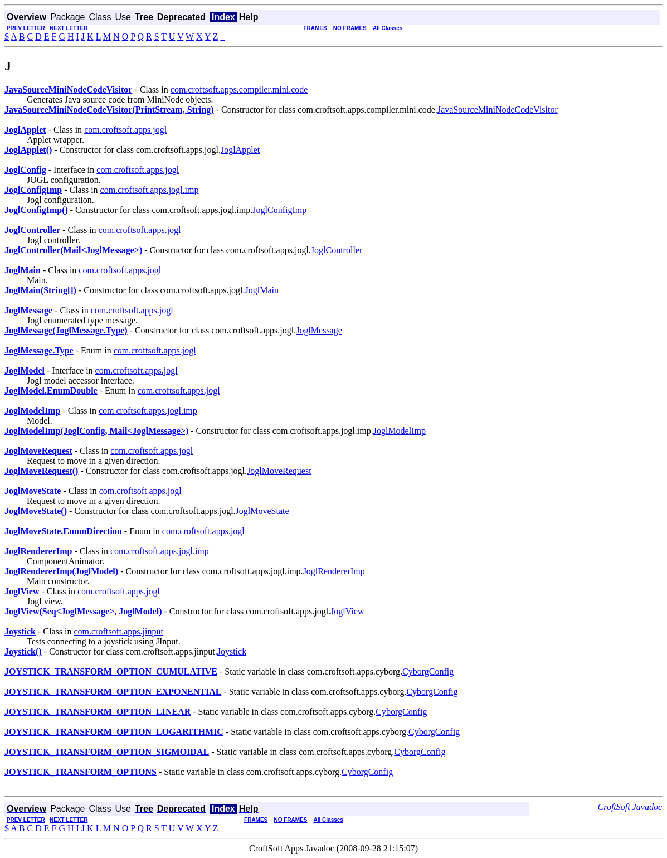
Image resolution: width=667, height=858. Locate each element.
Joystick (231, 651)
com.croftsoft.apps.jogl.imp (149, 190)
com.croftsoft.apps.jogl (125, 129)
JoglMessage (319, 330)
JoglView (347, 611)
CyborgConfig (428, 671)
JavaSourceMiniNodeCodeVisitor (497, 109)
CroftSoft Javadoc (630, 807)
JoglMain (261, 290)
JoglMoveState (262, 511)
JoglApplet (240, 149)
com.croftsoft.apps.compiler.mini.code (239, 89)
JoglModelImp (399, 430)
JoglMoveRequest (279, 471)
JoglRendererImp (334, 571)
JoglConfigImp (279, 210)
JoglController (336, 250)
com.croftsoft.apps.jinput (118, 631)
